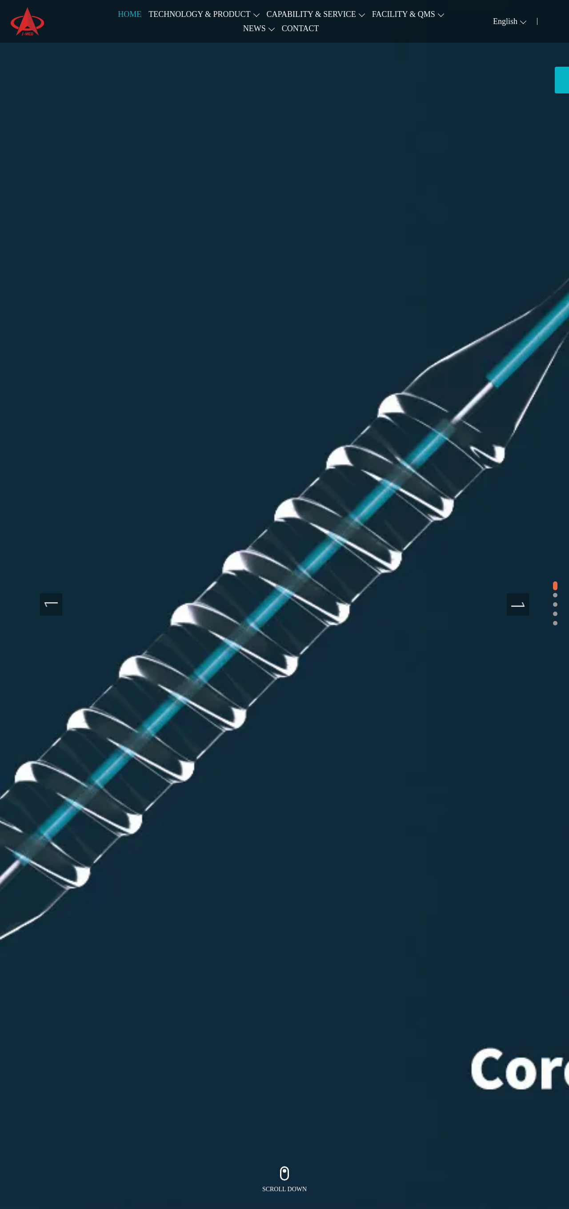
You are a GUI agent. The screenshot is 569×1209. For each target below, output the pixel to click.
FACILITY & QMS (403, 14)
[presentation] (51, 604)
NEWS (254, 28)
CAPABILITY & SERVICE (311, 14)
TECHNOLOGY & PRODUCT (199, 14)
